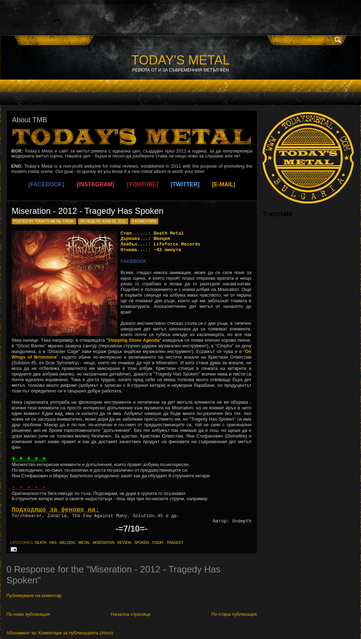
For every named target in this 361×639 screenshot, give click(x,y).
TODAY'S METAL (180, 60)
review (124, 543)
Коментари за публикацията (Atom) (75, 632)
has (53, 543)
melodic (68, 543)
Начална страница (130, 614)
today (158, 543)
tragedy (174, 543)
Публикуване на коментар (34, 595)
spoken (141, 543)
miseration (103, 543)
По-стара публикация (234, 614)
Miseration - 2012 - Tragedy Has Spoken (88, 211)
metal (84, 543)
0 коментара (144, 221)
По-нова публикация (28, 614)
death (40, 543)
